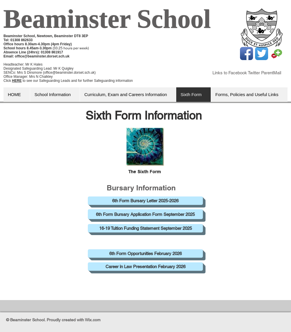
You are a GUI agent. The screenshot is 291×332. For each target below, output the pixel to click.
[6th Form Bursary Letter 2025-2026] (145, 200)
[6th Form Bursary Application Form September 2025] (145, 214)
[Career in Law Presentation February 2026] (145, 266)
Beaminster (66, 19)
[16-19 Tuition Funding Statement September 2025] (145, 228)
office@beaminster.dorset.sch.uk (42, 56)
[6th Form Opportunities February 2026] (145, 253)
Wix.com (93, 319)
